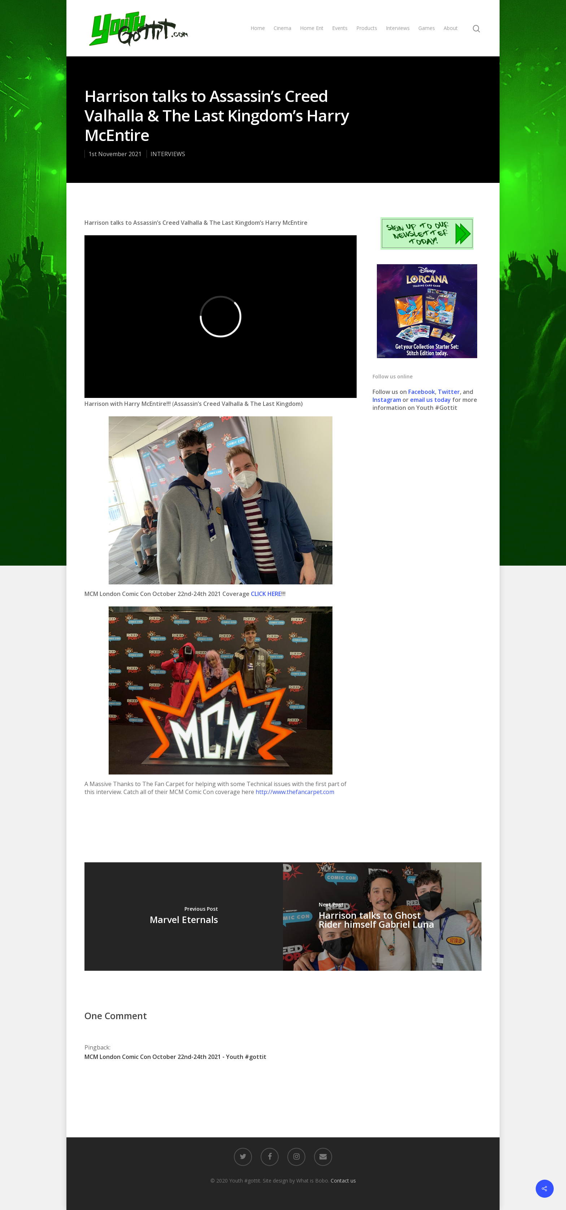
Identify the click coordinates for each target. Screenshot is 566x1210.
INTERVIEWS (168, 154)
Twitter (449, 392)
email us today (430, 400)
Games (426, 28)
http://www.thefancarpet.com (295, 792)
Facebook (421, 392)
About (451, 28)
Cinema (282, 28)
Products (366, 28)
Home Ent (311, 28)
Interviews (398, 28)
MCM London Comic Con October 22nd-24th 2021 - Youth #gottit (175, 1057)
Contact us (343, 1180)
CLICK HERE (266, 594)
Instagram (387, 400)
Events (340, 28)
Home (258, 28)
